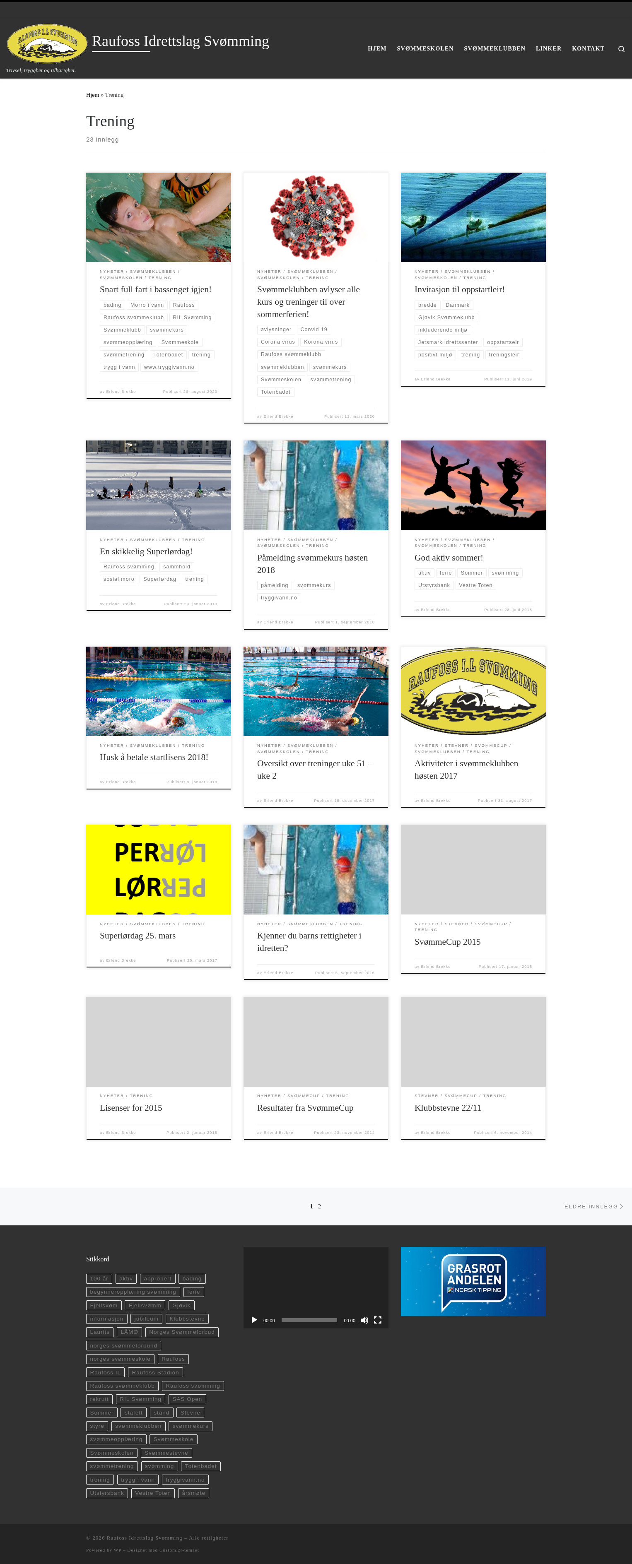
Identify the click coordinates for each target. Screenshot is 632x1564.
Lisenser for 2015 (131, 1108)
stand (161, 1413)
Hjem (92, 94)
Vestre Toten (153, 1493)
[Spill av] (254, 1320)
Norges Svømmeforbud (182, 1332)
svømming (159, 1466)
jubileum (147, 1319)
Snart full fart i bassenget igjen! (156, 289)
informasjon (106, 1319)
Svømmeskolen (111, 1453)
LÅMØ (129, 1332)
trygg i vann (138, 1480)
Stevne (190, 1413)
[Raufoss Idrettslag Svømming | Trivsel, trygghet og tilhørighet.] (47, 42)
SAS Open (187, 1399)
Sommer (101, 1413)
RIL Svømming (141, 1399)
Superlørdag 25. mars (138, 936)
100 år (99, 1278)
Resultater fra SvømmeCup (305, 1108)
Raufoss (173, 1359)
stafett (134, 1413)
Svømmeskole (174, 1439)
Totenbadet (201, 1466)
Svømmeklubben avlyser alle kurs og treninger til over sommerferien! (308, 301)
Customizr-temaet (179, 1549)
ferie (193, 1292)
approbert (157, 1278)
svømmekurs (191, 1426)
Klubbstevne (187, 1319)
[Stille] (364, 1320)
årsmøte (193, 1493)
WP (117, 1549)
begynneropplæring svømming (133, 1292)
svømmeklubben (138, 1426)
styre (97, 1426)
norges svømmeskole (120, 1359)
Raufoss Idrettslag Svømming (145, 1538)
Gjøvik (181, 1305)
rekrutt (99, 1399)
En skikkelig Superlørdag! (146, 551)
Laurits (100, 1332)
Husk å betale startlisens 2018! (154, 757)
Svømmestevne (166, 1453)
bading (192, 1278)
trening (100, 1480)
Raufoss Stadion (155, 1372)
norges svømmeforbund (123, 1346)
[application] (316, 1287)
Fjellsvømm (145, 1305)
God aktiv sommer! (449, 558)
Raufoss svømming (193, 1386)
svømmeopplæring (116, 1439)
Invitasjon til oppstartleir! (460, 289)
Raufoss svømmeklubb (122, 1386)
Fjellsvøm (104, 1305)
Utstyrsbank (107, 1493)
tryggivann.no (185, 1480)
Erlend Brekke (121, 392)
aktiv (126, 1278)
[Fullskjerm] (378, 1320)
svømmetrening (112, 1466)
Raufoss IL (105, 1372)
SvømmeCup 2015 (448, 942)
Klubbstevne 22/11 (448, 1108)
